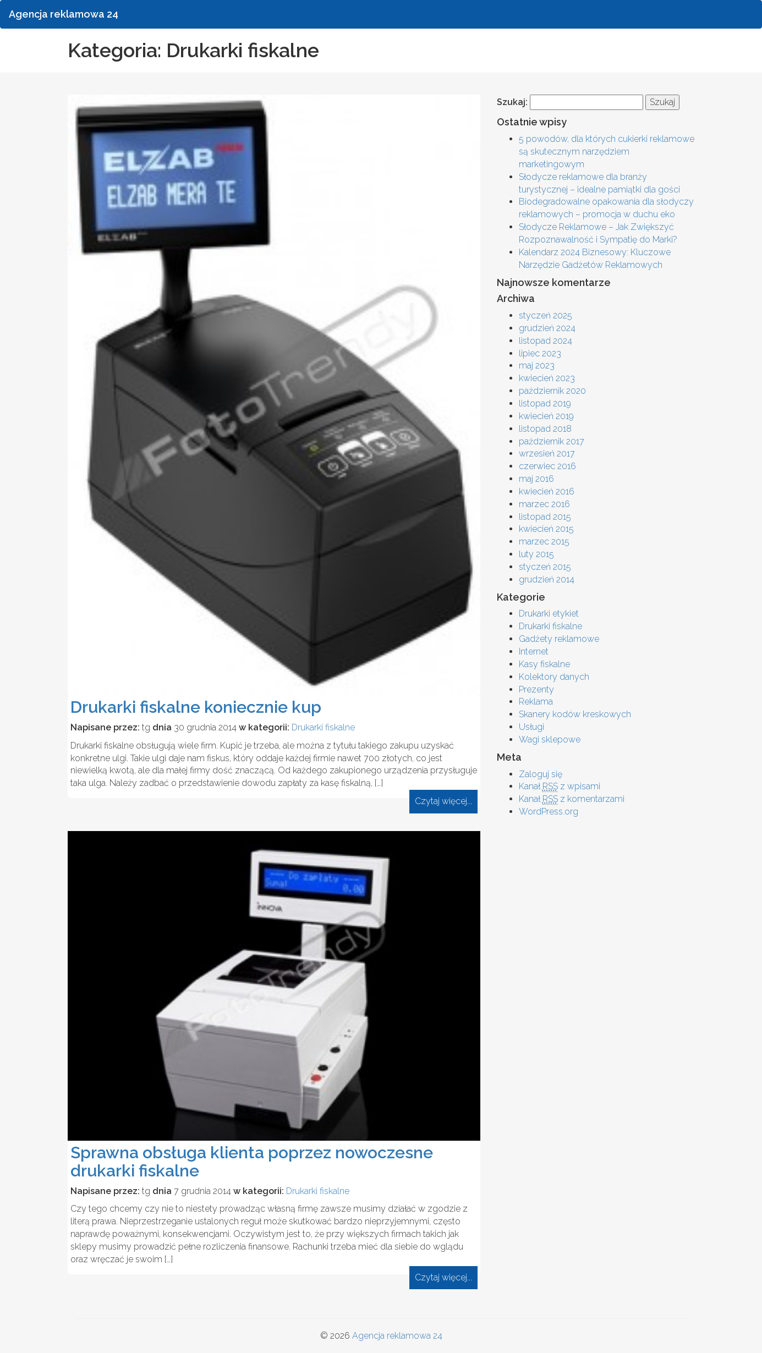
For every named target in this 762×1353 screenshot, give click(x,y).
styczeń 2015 (545, 567)
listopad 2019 (545, 403)
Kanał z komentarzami (571, 799)
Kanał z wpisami (559, 786)
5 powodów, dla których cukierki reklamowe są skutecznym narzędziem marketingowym (606, 151)
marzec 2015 (544, 541)
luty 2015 (536, 554)
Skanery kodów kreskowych (575, 714)
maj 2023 (537, 365)
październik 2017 (551, 441)
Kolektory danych (554, 677)
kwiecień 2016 (546, 491)
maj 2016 (536, 479)
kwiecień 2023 (547, 378)
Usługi (531, 727)
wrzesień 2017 (547, 453)
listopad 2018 (545, 429)
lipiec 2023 (540, 353)
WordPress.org (548, 811)
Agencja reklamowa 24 (397, 1335)
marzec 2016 (544, 504)
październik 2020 (552, 391)
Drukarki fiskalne (323, 727)
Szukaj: (512, 102)
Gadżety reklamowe (559, 639)
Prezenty (536, 689)
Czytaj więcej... (443, 801)
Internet (534, 651)
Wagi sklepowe (549, 739)
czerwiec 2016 (547, 466)
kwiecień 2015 (546, 529)
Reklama (536, 701)
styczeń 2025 (545, 315)
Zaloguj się (540, 774)
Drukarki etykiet (549, 613)
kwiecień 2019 (546, 416)
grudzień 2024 (547, 328)
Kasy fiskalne (544, 664)
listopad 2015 (545, 517)
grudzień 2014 (546, 579)
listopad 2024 (545, 341)
